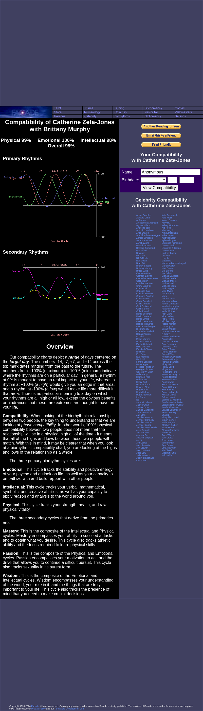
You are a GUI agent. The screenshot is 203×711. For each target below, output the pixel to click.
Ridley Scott (168, 367)
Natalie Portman (170, 308)
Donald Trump (143, 334)
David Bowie (142, 319)
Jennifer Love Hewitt (146, 427)
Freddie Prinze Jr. (145, 367)
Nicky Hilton (168, 319)
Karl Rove (141, 460)
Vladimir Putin (169, 453)
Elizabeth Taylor (144, 349)
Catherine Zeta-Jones (147, 278)
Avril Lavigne (142, 243)
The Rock (167, 432)
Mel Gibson (167, 273)
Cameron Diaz (143, 273)
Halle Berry (142, 374)
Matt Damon (168, 268)
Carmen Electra (144, 276)
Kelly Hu (166, 222)
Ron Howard (168, 382)
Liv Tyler (166, 255)
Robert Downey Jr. (171, 374)
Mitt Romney (168, 293)
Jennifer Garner (144, 422)
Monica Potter (169, 298)
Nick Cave (167, 314)
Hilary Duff (141, 382)
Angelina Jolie (143, 228)
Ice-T (139, 399)
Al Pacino (141, 220)
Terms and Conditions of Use (69, 708)
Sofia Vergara (169, 422)
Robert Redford (169, 377)
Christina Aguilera (145, 296)
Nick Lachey (168, 316)
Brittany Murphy (144, 268)
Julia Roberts (143, 455)
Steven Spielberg (170, 430)
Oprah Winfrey (169, 329)
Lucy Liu (166, 258)
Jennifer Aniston (144, 417)
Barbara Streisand (145, 248)
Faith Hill (140, 359)
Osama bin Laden (171, 331)
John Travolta (143, 445)
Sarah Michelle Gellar (172, 405)
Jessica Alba (142, 432)
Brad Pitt (140, 263)
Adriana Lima (143, 217)
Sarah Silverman (170, 407)
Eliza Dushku (143, 346)
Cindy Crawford (144, 301)
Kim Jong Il (167, 230)
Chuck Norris (143, 298)
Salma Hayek (168, 397)
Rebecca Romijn (170, 359)
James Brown (143, 407)
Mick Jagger (168, 288)
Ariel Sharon (142, 233)
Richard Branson (170, 362)
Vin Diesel (167, 450)
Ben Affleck (142, 250)
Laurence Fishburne (172, 243)
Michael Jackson (170, 276)
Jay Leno (141, 415)
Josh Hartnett (143, 450)
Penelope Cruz (169, 346)
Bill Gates (141, 255)
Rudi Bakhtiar (168, 389)
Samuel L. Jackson (171, 399)
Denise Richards (144, 324)
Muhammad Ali (169, 301)
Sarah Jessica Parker (172, 402)
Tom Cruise (167, 437)
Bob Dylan (141, 260)
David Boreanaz (144, 316)
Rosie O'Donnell (170, 387)
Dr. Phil (140, 336)
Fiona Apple (142, 364)
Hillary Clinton (143, 384)
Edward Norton (144, 341)
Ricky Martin (168, 364)
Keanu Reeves (169, 220)
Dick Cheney (142, 329)
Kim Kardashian (170, 233)
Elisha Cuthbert (144, 344)
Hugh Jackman (144, 394)
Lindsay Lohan (169, 253)
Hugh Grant (142, 389)
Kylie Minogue (169, 240)
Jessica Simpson (145, 437)
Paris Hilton (167, 339)
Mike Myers (167, 291)
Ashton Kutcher (144, 240)
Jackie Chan (142, 405)
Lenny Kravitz (169, 245)
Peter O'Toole (168, 349)
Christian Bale (143, 291)
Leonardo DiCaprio (171, 248)
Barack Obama (144, 245)
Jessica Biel (142, 435)
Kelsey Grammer (170, 225)
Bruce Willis (142, 271)
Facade (35, 706)
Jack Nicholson (144, 402)
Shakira (166, 415)
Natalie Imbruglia (170, 306)
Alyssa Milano (143, 225)
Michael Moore (169, 281)
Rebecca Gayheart (171, 357)
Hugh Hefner (142, 392)
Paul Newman (169, 344)
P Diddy (166, 334)
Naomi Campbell (170, 303)
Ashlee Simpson (144, 238)
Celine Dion (142, 281)
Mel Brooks (167, 271)
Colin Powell (142, 311)
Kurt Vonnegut (169, 238)
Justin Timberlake (145, 458)
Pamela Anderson (171, 336)
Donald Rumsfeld (145, 331)
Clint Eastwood (144, 306)
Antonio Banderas (145, 230)
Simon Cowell (169, 420)
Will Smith (167, 455)
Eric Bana (141, 354)
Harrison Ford (143, 377)
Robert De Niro (169, 372)
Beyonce (140, 253)
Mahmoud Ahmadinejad (174, 263)
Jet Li (139, 440)
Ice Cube (140, 397)
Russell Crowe (169, 394)
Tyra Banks (167, 445)
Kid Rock (166, 228)
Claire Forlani (143, 303)
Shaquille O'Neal (170, 417)
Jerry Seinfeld (143, 430)
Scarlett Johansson (171, 410)
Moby (164, 296)
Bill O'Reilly (142, 258)
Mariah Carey (168, 265)
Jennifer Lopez (143, 425)
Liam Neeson (168, 250)
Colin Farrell (142, 308)
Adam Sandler (143, 215)
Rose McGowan (170, 384)
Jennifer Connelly (145, 420)
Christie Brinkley (144, 293)
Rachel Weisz (169, 354)
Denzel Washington (146, 326)
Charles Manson (144, 283)
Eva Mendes (142, 357)
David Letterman (144, 321)
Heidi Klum (141, 379)
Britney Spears (143, 265)
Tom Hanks (167, 440)
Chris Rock (141, 288)
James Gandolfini (145, 410)
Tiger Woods (168, 435)
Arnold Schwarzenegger (148, 235)
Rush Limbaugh (170, 392)
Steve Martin (168, 427)
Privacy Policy (38, 708)
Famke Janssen (144, 362)
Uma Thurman (169, 448)
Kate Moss (167, 217)
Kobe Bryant (168, 235)
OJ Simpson (168, 326)
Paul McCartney (170, 341)
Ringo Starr (167, 369)
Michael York (168, 283)
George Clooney (144, 369)
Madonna (166, 260)
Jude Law (141, 453)
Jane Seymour (143, 412)
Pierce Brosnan (169, 351)
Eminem (140, 351)
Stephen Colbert (170, 425)
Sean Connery (169, 412)
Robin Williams (169, 379)
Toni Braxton (168, 442)
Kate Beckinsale (170, 215)
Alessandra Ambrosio (147, 222)
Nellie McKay (168, 311)
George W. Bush (144, 372)
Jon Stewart (142, 448)
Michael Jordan (169, 278)
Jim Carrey (141, 442)
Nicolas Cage (168, 321)
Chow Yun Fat (143, 286)
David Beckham (144, 314)
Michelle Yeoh (169, 286)
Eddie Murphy (143, 339)
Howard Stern (143, 387)
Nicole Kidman (169, 324)
